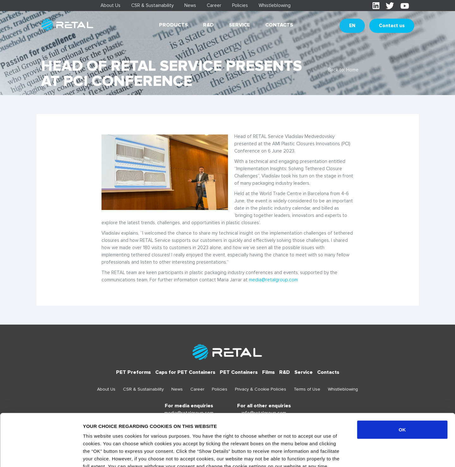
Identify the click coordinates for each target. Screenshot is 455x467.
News (190, 5)
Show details (332, 454)
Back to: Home (343, 70)
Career (214, 5)
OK (402, 384)
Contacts (279, 25)
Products (173, 25)
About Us (110, 5)
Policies (240, 5)
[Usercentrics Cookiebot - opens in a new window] (41, 454)
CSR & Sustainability (152, 5)
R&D (208, 25)
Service (239, 25)
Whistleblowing (275, 5)
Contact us (392, 25)
